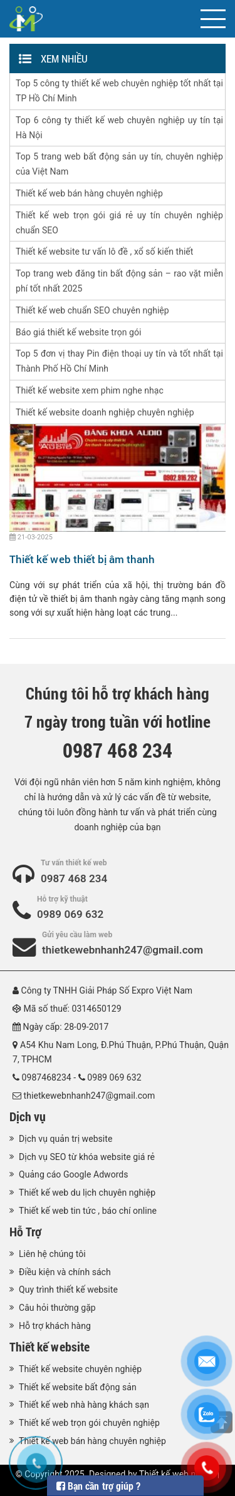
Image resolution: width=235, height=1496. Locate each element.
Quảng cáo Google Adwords (73, 1174)
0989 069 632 (70, 914)
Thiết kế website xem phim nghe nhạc (90, 390)
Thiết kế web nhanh (177, 1474)
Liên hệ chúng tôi (52, 1254)
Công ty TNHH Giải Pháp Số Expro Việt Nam (107, 990)
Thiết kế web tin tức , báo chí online (88, 1211)
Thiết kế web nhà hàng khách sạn (84, 1405)
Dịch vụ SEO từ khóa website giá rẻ (87, 1157)
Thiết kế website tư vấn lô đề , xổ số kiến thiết (104, 252)
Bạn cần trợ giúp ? (98, 1485)
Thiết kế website (49, 1346)
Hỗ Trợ (25, 1231)
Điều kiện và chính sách (65, 1272)
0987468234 (46, 1077)
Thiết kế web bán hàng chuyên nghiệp (89, 193)
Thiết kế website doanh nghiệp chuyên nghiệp (105, 412)
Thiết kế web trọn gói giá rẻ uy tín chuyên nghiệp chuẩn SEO (119, 222)
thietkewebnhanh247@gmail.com (122, 950)
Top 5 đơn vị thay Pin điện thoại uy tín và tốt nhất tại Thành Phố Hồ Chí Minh (119, 361)
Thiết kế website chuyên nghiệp (80, 1369)
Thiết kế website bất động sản (78, 1387)
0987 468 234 (74, 878)
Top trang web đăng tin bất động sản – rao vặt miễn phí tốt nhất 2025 (119, 280)
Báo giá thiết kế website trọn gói (78, 332)
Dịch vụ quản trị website (65, 1139)
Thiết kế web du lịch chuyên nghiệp (87, 1193)
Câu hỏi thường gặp (57, 1308)
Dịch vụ (27, 1116)
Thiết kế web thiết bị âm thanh (82, 559)
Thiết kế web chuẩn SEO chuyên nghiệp (92, 310)
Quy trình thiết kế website (68, 1290)
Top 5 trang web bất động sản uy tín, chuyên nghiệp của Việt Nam (119, 163)
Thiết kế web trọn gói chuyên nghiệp (89, 1423)
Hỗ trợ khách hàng (55, 1326)
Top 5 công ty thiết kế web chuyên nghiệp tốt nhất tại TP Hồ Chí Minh (119, 90)
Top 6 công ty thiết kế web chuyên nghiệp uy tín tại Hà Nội (119, 127)
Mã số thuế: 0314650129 (73, 1009)
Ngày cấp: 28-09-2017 (66, 1027)
